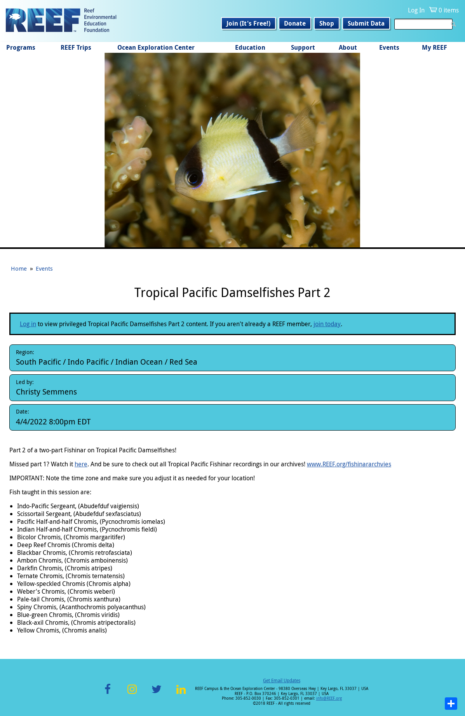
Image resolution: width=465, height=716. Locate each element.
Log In (416, 10)
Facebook (107, 694)
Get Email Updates (281, 680)
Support (303, 47)
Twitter (156, 694)
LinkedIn (181, 694)
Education (250, 47)
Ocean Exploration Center (156, 47)
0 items (449, 10)
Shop (326, 23)
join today (327, 324)
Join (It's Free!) (248, 23)
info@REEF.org (329, 698)
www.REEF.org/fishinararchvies (349, 464)
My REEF (434, 47)
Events (389, 47)
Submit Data (366, 23)
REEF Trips (76, 47)
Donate (295, 23)
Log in (28, 324)
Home (19, 268)
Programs (20, 47)
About (348, 47)
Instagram (132, 694)
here (81, 464)
